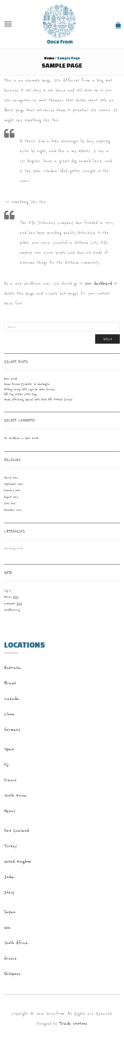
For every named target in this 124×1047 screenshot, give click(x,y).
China (9, 714)
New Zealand (16, 830)
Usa (7, 927)
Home (49, 58)
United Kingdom (17, 861)
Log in (7, 590)
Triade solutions (73, 1023)
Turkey (10, 846)
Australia (12, 667)
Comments (13, 604)
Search (107, 339)
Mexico (9, 811)
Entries (11, 597)
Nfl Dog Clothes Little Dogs (20, 394)
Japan (10, 912)
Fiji (6, 764)
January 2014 (12, 490)
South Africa (16, 943)
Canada (11, 698)
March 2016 (11, 477)
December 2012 (12, 510)
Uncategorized (13, 548)
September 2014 (13, 484)
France (10, 780)
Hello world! (10, 379)
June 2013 (10, 503)
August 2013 (11, 497)
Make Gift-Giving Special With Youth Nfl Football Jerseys (38, 399)
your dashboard (98, 283)
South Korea (15, 795)
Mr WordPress (12, 438)
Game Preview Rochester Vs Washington (27, 384)
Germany (12, 729)
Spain (9, 749)
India (9, 877)
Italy (9, 892)
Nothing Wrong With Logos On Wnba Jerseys (29, 389)
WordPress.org (12, 610)
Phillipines (12, 974)
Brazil (10, 683)
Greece (10, 958)
